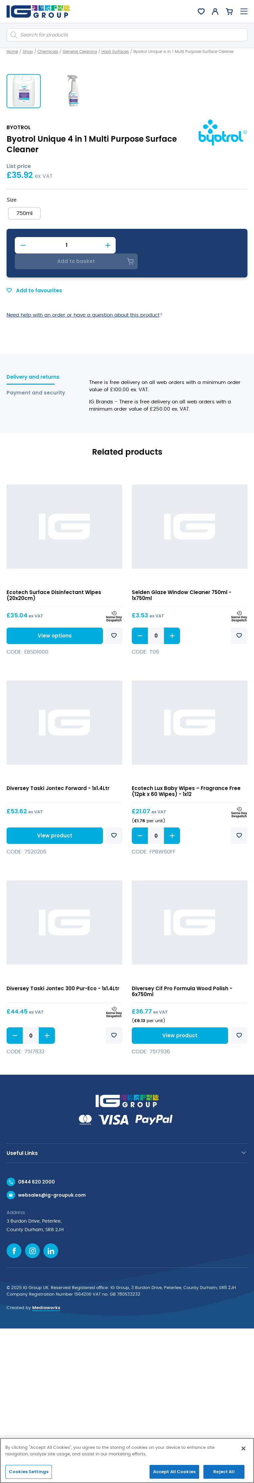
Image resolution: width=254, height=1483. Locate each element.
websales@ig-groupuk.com (52, 1349)
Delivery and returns (33, 532)
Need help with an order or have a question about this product (83, 469)
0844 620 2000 (36, 1336)
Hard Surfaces (115, 52)
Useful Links (22, 1307)
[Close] (243, 1448)
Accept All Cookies (174, 1472)
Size (11, 370)
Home (12, 52)
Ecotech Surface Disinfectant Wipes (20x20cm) (54, 749)
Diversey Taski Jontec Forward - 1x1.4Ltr (58, 942)
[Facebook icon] (14, 1405)
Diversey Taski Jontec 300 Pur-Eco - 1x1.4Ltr (63, 1142)
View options (54, 790)
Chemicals (47, 52)
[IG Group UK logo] (38, 11)
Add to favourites (34, 445)
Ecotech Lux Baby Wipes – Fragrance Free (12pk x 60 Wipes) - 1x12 (186, 945)
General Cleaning (80, 52)
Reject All (223, 1472)
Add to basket (183, 415)
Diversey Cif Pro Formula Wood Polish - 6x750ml (182, 1145)
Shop (28, 52)
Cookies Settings (28, 1472)
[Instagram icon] (32, 1405)
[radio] (24, 383)
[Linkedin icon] (50, 1405)
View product (53, 990)
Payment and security (34, 547)
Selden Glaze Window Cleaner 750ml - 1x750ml (181, 749)
